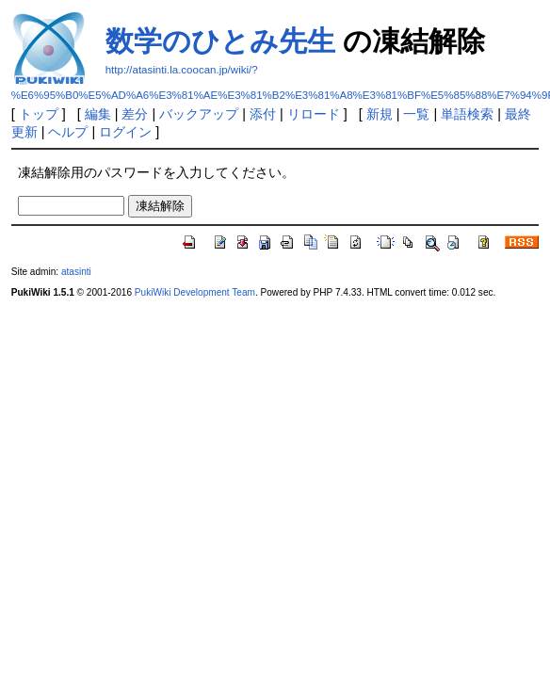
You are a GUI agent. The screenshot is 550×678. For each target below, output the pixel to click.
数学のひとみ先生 (220, 40)
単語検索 (467, 113)
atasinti (76, 271)
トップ (38, 113)
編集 (98, 113)
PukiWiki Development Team (195, 292)
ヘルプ (68, 131)
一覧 (416, 113)
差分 (134, 113)
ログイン (125, 131)
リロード (313, 113)
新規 (379, 113)
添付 (263, 113)
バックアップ (198, 113)
